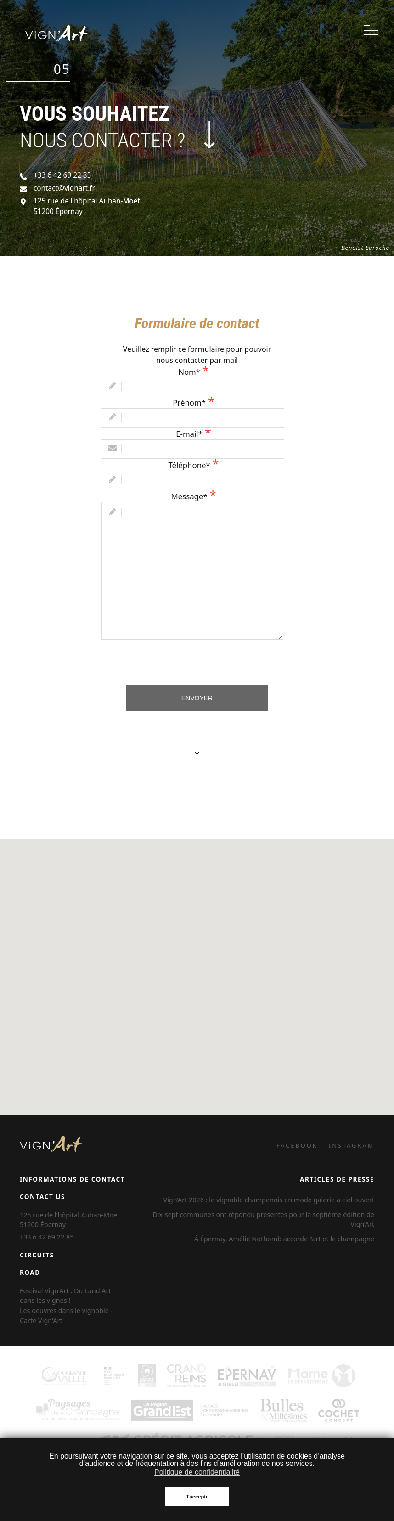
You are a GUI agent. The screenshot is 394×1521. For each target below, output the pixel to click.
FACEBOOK (297, 1145)
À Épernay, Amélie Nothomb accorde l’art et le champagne (284, 1238)
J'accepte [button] (197, 1496)
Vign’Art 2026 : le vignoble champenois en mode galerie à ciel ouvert (269, 1199)
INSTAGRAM (351, 1145)
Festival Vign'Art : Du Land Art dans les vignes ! (65, 1295)
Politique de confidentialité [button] (197, 1472)
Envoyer (197, 698)
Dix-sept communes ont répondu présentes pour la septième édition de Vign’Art (263, 1219)
